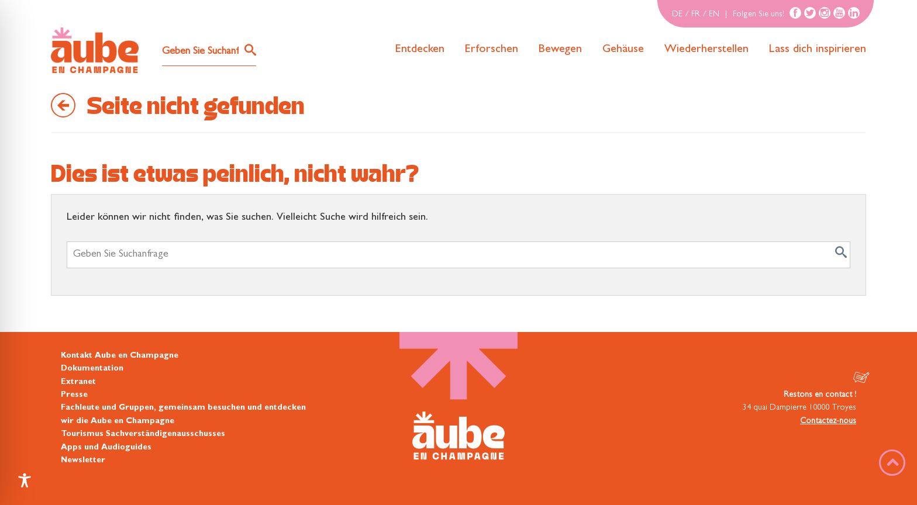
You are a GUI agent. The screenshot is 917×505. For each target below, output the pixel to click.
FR (695, 15)
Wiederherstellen (706, 50)
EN (714, 15)
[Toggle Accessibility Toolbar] (24, 480)
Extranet (78, 382)
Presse (74, 395)
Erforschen (491, 50)
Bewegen (560, 50)
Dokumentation (92, 369)
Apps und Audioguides (106, 448)
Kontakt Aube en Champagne (119, 356)
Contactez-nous (828, 421)
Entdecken (419, 50)
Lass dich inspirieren (817, 50)
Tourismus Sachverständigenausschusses (143, 434)
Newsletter (83, 460)
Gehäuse (623, 50)
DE (677, 15)
